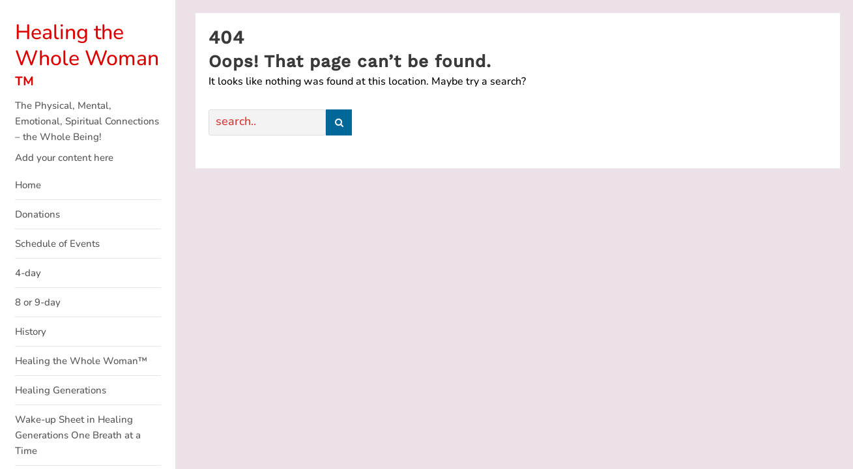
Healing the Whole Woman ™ (87, 58)
